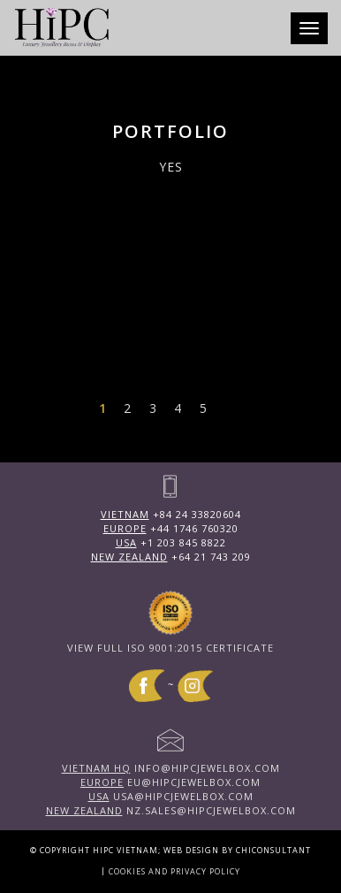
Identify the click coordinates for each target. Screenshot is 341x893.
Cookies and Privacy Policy (174, 871)
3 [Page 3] (152, 408)
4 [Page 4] (177, 408)
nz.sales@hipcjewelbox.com (171, 810)
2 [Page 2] (127, 408)
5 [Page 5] (203, 408)
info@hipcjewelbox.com (171, 768)
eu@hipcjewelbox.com (170, 782)
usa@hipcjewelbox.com (171, 796)
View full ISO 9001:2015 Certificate (170, 647)
